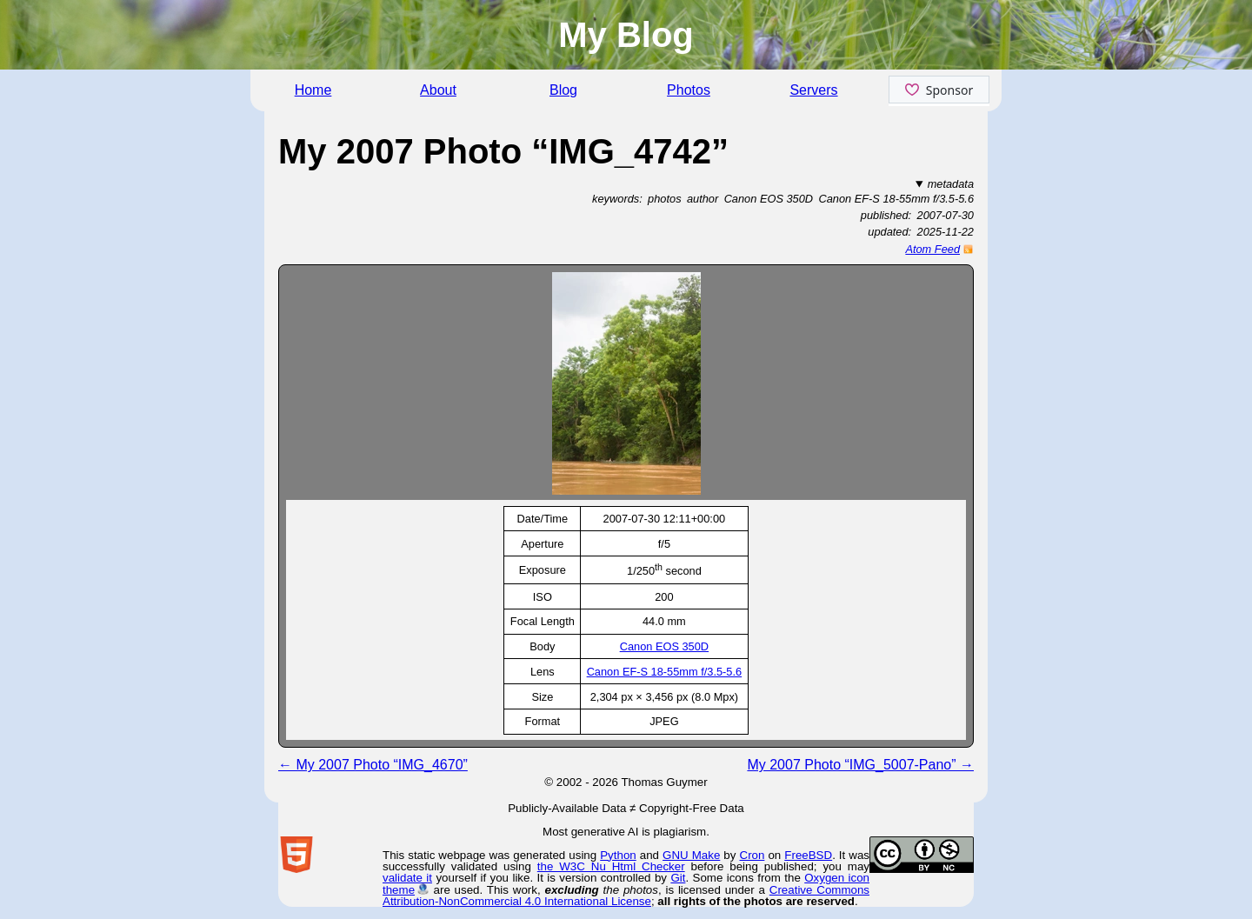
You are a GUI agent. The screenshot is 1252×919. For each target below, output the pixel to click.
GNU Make (691, 855)
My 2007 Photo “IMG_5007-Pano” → (860, 764)
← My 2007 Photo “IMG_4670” (373, 764)
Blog (563, 90)
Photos (688, 90)
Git (677, 877)
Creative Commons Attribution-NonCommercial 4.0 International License (626, 895)
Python (618, 855)
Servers (813, 90)
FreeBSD (808, 855)
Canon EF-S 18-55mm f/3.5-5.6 (665, 671)
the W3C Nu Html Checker (611, 866)
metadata (951, 183)
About (438, 90)
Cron (752, 855)
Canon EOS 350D (664, 646)
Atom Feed (932, 249)
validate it (407, 877)
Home (313, 90)
